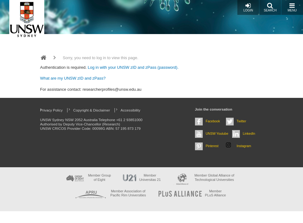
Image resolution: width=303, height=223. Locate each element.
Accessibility (131, 110)
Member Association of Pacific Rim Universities (128, 193)
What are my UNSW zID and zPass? (73, 78)
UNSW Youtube (217, 133)
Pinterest (212, 146)
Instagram (244, 146)
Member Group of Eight (99, 177)
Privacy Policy (51, 110)
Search (270, 7)
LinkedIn (249, 133)
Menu (292, 7)
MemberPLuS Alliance (215, 193)
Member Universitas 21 (150, 177)
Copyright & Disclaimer (91, 110)
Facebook (213, 121)
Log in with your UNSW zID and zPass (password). (133, 67)
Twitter (241, 121)
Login (248, 7)
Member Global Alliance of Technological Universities (214, 177)
